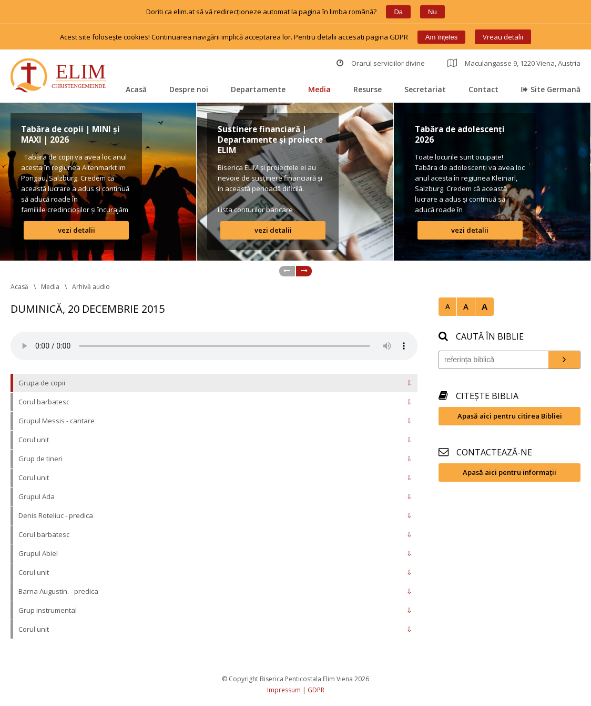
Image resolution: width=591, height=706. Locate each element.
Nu (432, 12)
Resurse (367, 89)
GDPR (316, 689)
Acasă (136, 89)
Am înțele (441, 37)
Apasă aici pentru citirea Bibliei (509, 416)
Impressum (284, 689)
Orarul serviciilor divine (381, 63)
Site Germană (550, 89)
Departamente (258, 89)
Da (398, 12)
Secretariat (425, 89)
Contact (483, 89)
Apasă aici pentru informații (509, 472)
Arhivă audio (91, 286)
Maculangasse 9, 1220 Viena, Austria (513, 63)
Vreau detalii (503, 37)
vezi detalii (76, 230)
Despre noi (188, 89)
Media (319, 89)
